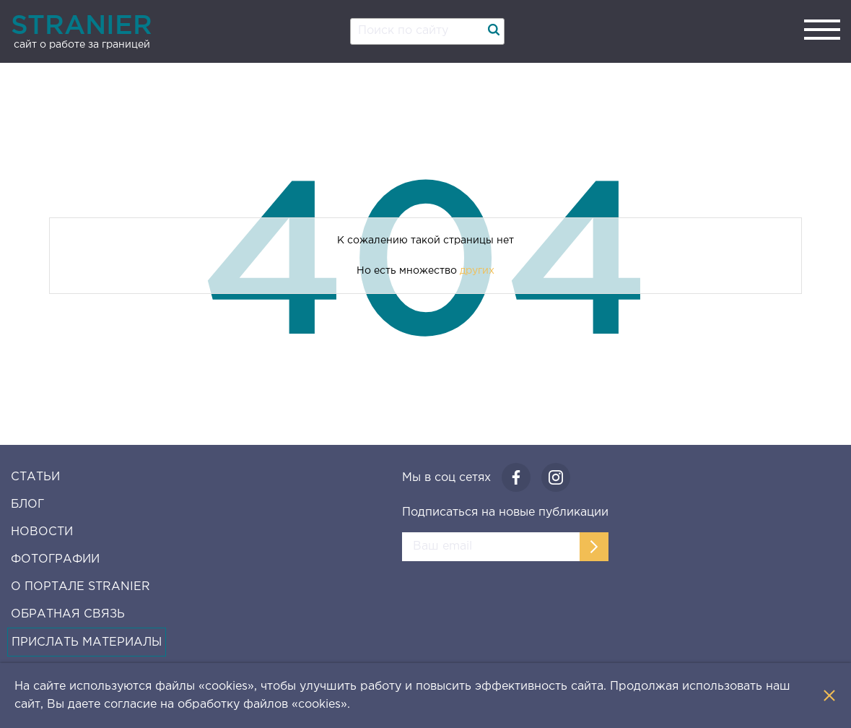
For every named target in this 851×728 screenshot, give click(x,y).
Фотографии (55, 559)
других (477, 270)
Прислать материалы (87, 642)
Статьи (35, 477)
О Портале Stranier (80, 586)
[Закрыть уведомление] (829, 695)
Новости (42, 531)
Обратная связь (68, 614)
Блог (27, 504)
